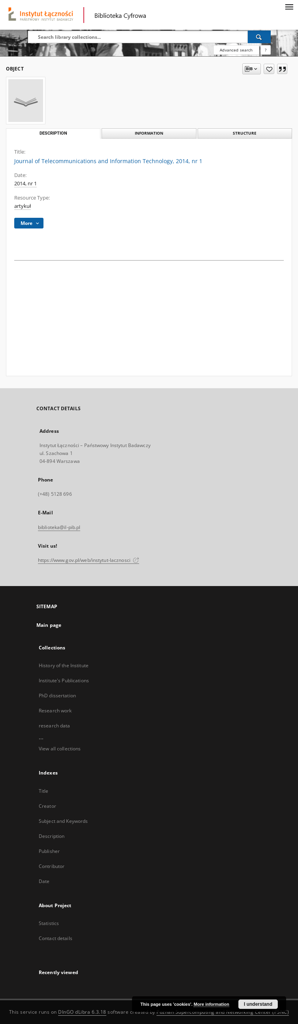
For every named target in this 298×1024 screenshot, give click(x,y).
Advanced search (236, 50)
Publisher (49, 851)
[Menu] (289, 6)
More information (211, 1004)
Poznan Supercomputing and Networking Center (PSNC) (223, 1012)
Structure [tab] (245, 133)
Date (44, 881)
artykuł (22, 206)
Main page (48, 625)
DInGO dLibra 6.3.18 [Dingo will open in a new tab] (82, 1012)
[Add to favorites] (269, 69)
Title (44, 791)
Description (51, 836)
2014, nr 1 (25, 183)
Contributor (51, 866)
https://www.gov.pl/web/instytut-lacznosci (88, 560)
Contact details (55, 938)
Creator (47, 806)
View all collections (60, 748)
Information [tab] (149, 133)
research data (54, 725)
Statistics (49, 923)
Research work (55, 710)
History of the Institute (64, 665)
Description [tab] (53, 133)
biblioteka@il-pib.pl (59, 527)
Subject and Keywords (63, 821)
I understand (258, 1004)
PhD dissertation (57, 695)
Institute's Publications (64, 680)
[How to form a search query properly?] (265, 50)
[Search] (259, 36)
